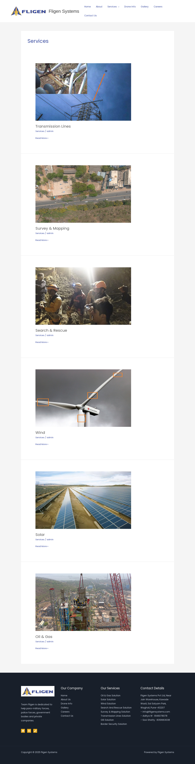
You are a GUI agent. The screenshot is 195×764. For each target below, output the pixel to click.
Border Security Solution (114, 723)
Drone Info (127, 6)
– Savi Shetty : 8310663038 (155, 719)
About (98, 6)
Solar (40, 534)
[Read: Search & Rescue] (83, 295)
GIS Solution (107, 719)
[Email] (29, 730)
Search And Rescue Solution (116, 707)
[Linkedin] (23, 730)
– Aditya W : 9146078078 (154, 715)
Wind (40, 432)
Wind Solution (108, 702)
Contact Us (90, 15)
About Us (66, 699)
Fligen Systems (64, 11)
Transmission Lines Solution (116, 715)
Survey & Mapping (52, 228)
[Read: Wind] (83, 397)
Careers (153, 6)
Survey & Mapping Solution (115, 711)
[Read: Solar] (83, 499)
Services (110, 6)
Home (87, 6)
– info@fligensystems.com (155, 711)
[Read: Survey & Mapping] (83, 193)
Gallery (141, 6)
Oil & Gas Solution (110, 694)
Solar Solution (108, 699)
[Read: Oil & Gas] (83, 601)
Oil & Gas (44, 636)
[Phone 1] (35, 730)
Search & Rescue (51, 330)
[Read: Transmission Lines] (83, 91)
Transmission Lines (53, 126)
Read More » (42, 137)
